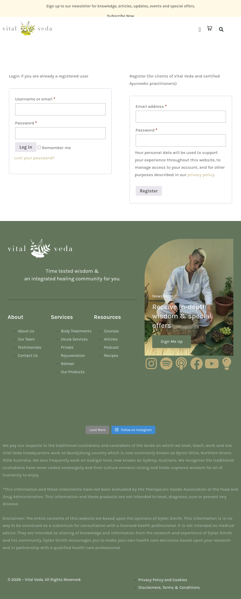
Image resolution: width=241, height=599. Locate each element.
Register (149, 190)
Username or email (35, 98)
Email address (151, 106)
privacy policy (200, 174)
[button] (199, 29)
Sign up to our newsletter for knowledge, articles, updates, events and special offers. (120, 6)
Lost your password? (34, 157)
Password (26, 122)
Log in (25, 147)
